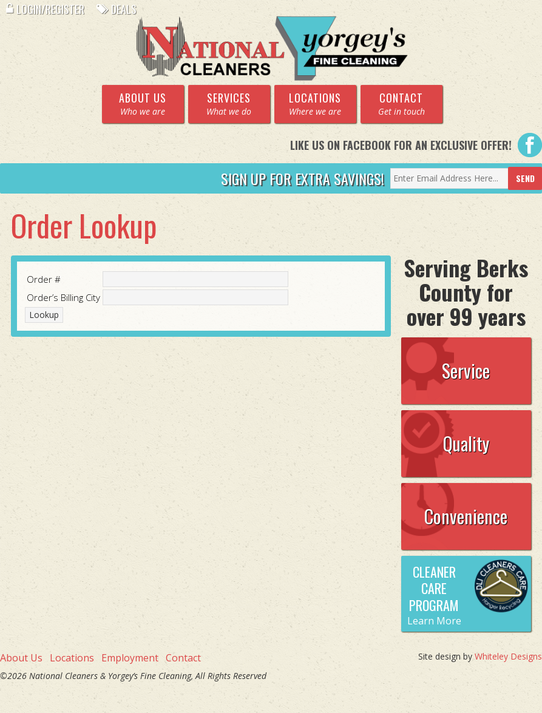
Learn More (434, 621)
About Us (21, 657)
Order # (44, 279)
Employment (129, 657)
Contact (183, 657)
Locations (72, 657)
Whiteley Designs (508, 656)
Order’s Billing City (63, 297)
